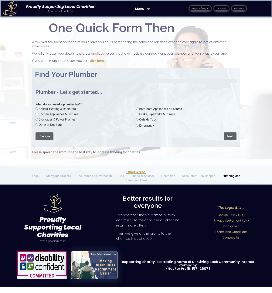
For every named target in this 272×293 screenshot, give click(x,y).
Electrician (168, 177)
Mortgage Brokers (58, 177)
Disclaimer (231, 232)
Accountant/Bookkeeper (198, 177)
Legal (35, 177)
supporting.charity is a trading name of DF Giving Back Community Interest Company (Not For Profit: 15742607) (188, 271)
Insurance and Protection (95, 177)
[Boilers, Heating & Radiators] (37, 108)
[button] (200, 8)
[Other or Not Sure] (37, 124)
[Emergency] (137, 125)
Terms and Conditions (231, 238)
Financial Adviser (142, 177)
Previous (44, 136)
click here (96, 61)
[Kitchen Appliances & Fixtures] (37, 114)
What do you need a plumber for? (58, 104)
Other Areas (136, 172)
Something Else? (136, 184)
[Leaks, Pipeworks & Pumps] (137, 114)
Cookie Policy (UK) (231, 221)
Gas (121, 177)
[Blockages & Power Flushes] (37, 119)
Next (230, 136)
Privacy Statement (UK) (231, 226)
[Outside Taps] (137, 119)
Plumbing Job (231, 177)
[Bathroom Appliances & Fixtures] (137, 108)
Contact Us (231, 243)
